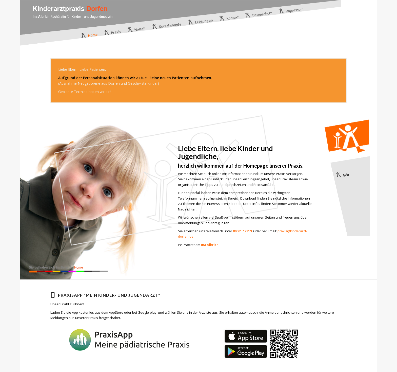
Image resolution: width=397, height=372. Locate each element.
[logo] (72, 25)
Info (346, 175)
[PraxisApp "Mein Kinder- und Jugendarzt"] (53, 295)
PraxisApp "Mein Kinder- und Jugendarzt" (109, 295)
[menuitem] (89, 35)
